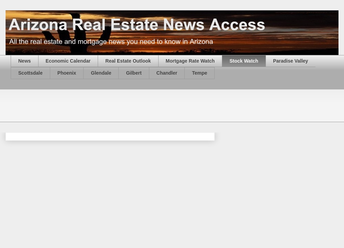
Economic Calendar (68, 61)
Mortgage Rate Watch (190, 61)
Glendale (101, 73)
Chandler (167, 73)
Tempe (199, 73)
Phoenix (66, 73)
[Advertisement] (136, 104)
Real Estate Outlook (128, 61)
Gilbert (133, 73)
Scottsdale (30, 73)
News (24, 61)
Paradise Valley (290, 61)
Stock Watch (243, 61)
